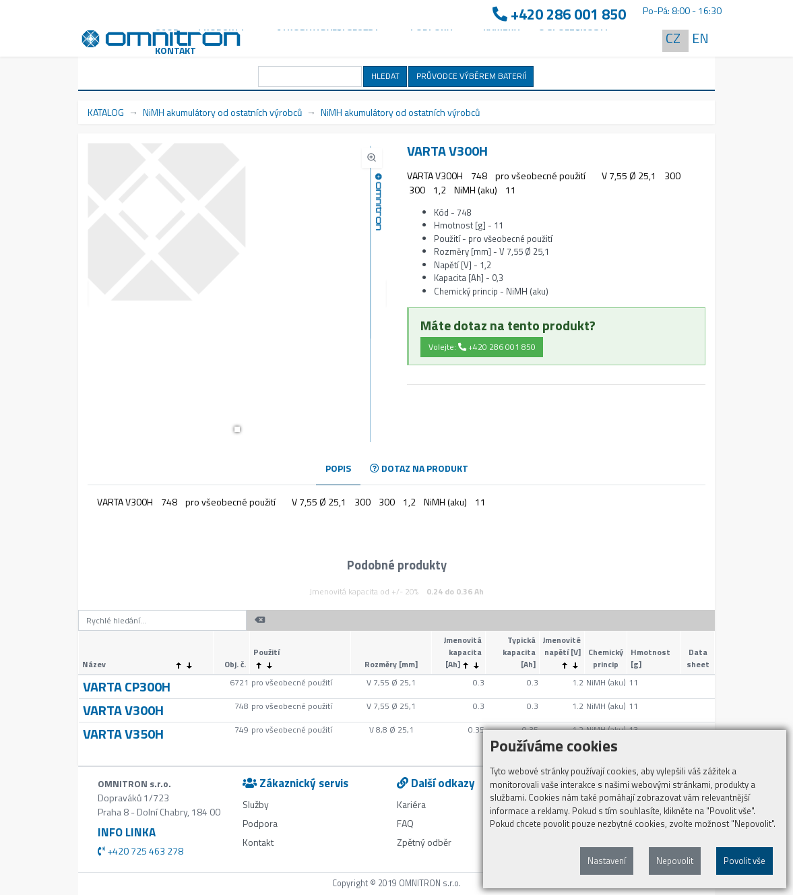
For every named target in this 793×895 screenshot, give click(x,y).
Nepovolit (674, 860)
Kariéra (411, 804)
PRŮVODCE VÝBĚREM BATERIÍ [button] (471, 75)
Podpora (260, 823)
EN (700, 38)
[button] (237, 429)
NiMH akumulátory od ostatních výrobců (222, 112)
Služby (256, 804)
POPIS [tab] (338, 468)
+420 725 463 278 (140, 851)
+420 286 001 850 (559, 14)
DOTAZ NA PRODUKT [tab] (419, 468)
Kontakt (175, 50)
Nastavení (607, 860)
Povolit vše (744, 860)
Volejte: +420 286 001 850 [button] (482, 346)
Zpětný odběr (424, 842)
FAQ (405, 823)
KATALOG (106, 112)
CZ (673, 38)
